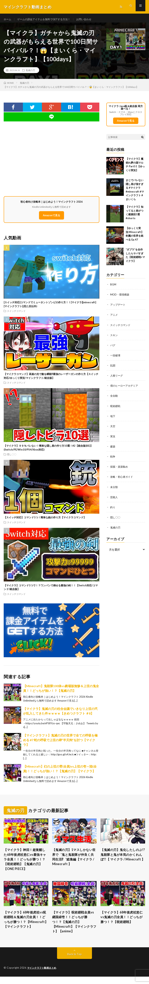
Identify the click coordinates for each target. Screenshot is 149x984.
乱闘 (113, 368)
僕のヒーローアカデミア (125, 388)
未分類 (114, 489)
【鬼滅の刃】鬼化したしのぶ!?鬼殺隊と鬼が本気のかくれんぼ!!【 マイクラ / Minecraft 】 (122, 861)
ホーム (8, 19)
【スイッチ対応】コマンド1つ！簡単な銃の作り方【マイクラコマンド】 (45, 520)
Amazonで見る (51, 218)
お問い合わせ (89, 19)
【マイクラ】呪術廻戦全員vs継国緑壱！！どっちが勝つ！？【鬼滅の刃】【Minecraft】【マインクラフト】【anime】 (74, 928)
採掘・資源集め (119, 469)
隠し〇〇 (11, 457)
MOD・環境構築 (120, 297)
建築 (113, 449)
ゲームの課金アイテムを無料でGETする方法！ (46, 19)
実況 (113, 438)
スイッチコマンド (16, 314)
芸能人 (114, 499)
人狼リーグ (117, 378)
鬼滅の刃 (30, 73)
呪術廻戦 (115, 408)
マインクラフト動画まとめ (43, 975)
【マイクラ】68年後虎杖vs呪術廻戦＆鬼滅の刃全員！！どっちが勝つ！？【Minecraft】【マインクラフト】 (26, 928)
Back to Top (74, 961)
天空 (113, 428)
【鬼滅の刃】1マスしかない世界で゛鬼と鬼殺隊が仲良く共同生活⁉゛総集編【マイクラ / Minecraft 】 (73, 861)
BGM (113, 287)
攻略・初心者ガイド (122, 479)
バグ (113, 347)
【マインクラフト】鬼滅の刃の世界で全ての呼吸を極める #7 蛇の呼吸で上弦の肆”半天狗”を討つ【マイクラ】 (60, 742)
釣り (113, 509)
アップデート (118, 307)
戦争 (113, 459)
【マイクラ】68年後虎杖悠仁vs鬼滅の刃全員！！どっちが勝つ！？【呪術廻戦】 (122, 922)
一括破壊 (115, 358)
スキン (114, 337)
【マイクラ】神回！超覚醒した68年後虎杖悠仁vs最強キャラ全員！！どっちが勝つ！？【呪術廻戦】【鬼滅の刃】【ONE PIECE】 (26, 863)
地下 (113, 418)
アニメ (114, 317)
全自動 (114, 398)
